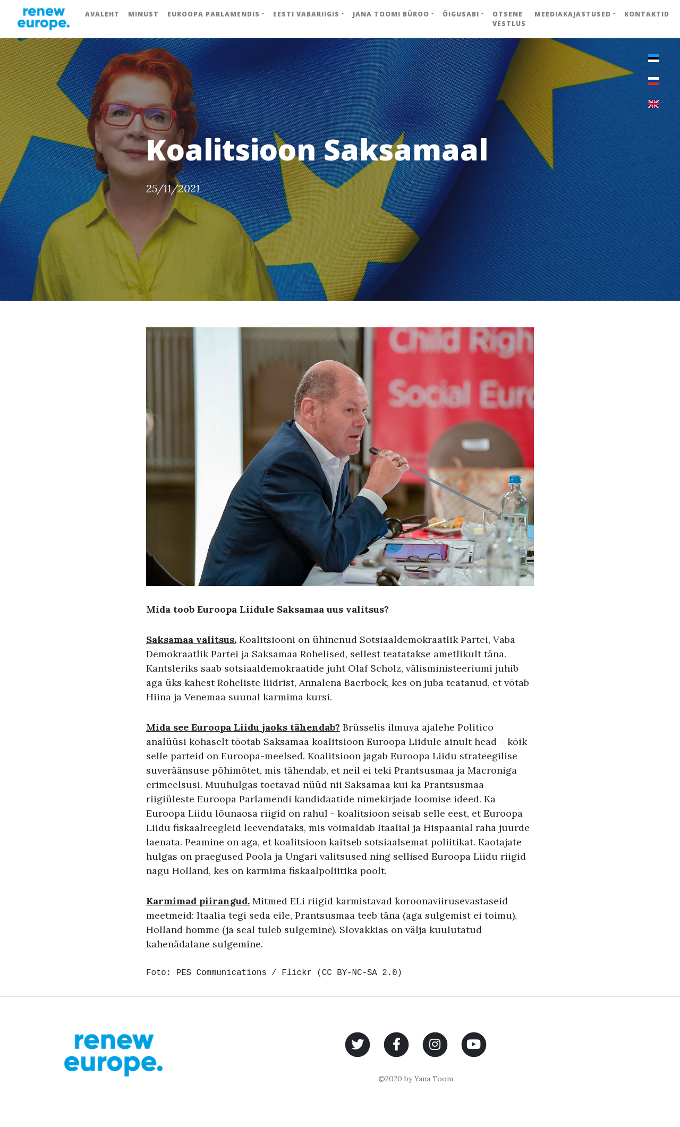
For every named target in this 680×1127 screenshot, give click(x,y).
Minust (143, 14)
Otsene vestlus (509, 19)
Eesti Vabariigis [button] (306, 14)
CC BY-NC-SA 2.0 (359, 973)
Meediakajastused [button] (572, 14)
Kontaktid (646, 14)
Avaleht (102, 14)
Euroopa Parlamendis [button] (213, 14)
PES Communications (221, 973)
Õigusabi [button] (461, 14)
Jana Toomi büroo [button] (391, 14)
